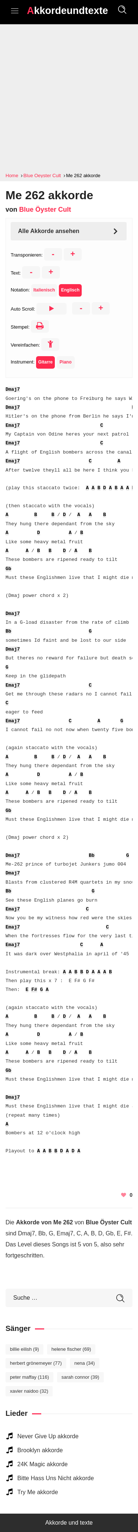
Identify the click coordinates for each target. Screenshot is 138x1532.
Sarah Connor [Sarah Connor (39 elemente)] (80, 1377)
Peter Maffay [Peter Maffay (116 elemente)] (29, 1377)
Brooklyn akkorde (40, 1450)
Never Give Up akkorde (47, 1436)
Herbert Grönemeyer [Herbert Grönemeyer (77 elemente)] (36, 1363)
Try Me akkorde (37, 1492)
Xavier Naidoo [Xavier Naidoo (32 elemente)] (29, 1391)
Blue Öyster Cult (45, 209)
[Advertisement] (69, 98)
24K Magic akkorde (42, 1464)
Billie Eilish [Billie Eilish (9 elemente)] (24, 1349)
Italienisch (44, 290)
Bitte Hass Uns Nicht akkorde (55, 1478)
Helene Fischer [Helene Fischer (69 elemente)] (71, 1349)
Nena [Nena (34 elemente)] (84, 1363)
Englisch (70, 290)
